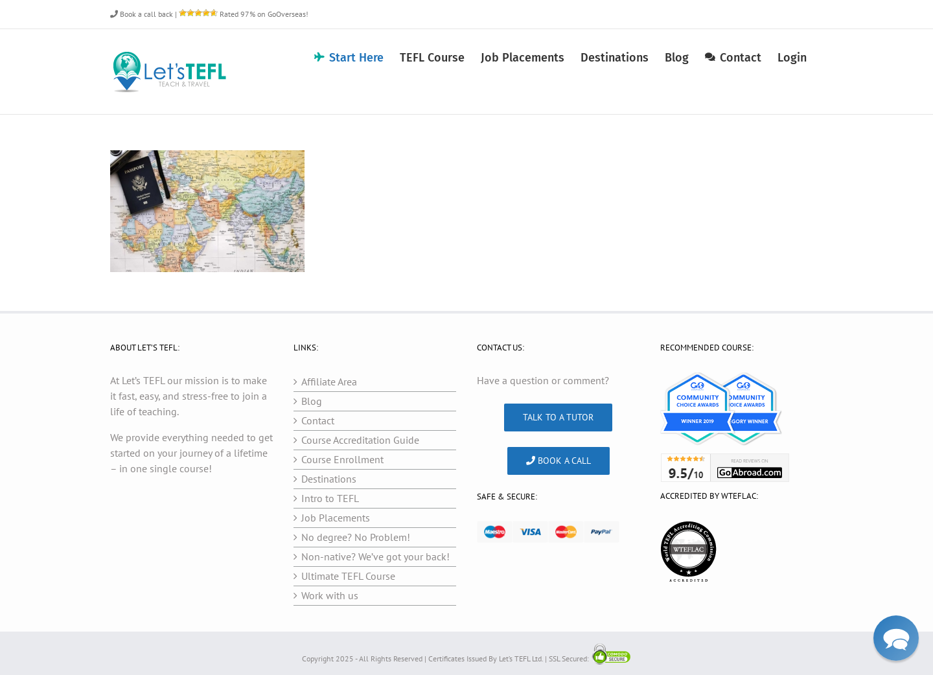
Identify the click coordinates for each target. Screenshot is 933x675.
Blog (311, 401)
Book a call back (141, 14)
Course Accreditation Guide (360, 439)
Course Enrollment (342, 459)
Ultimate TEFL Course (348, 575)
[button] (896, 638)
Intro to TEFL (330, 498)
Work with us (329, 595)
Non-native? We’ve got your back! (375, 556)
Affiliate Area (329, 381)
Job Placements (335, 517)
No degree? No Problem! (355, 537)
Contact (317, 420)
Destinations (328, 478)
